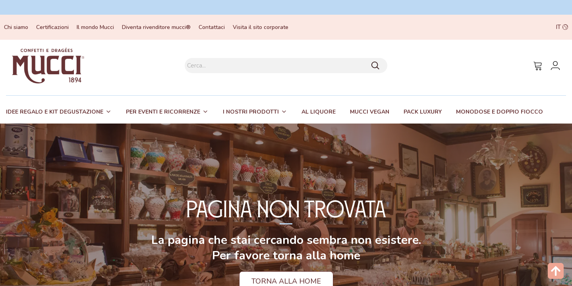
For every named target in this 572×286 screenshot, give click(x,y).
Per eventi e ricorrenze (163, 112)
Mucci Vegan (369, 112)
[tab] (59, 112)
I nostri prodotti (251, 112)
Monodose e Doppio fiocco (499, 112)
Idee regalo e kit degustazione (54, 112)
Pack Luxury (423, 112)
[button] (512, 27)
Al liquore (318, 112)
